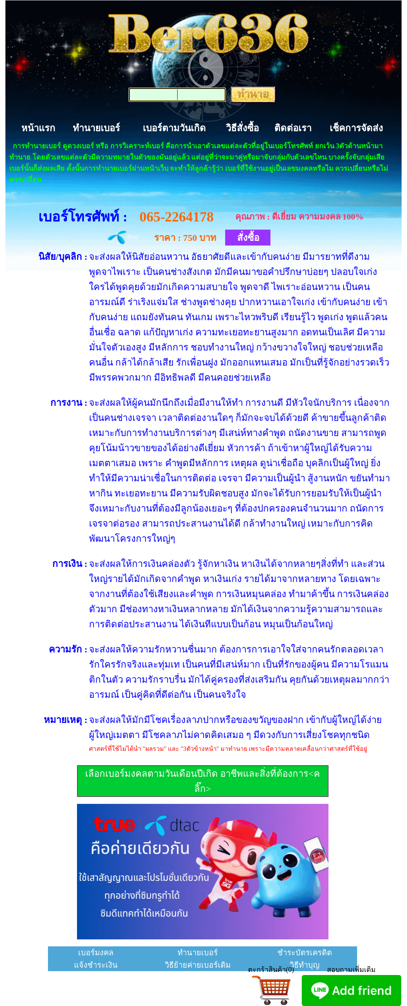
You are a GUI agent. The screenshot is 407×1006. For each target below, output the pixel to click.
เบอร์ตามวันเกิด (174, 128)
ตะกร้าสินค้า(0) (271, 969)
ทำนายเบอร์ (96, 128)
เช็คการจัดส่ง (356, 128)
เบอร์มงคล (95, 952)
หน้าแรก (38, 128)
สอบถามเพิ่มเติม (351, 969)
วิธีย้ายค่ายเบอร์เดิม (198, 965)
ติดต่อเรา (292, 128)
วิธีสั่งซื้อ (242, 128)
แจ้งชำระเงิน (96, 965)
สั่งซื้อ (248, 238)
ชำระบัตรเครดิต (304, 952)
